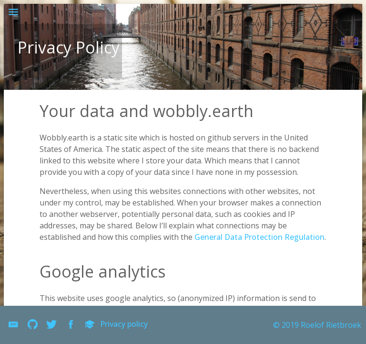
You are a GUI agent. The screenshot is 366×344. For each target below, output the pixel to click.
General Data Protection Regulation (259, 237)
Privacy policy (124, 324)
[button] (13, 13)
